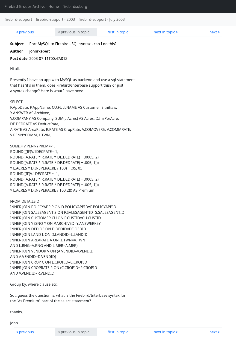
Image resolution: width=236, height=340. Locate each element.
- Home (32, 6)
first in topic (118, 32)
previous (26, 32)
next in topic (164, 32)
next (213, 32)
